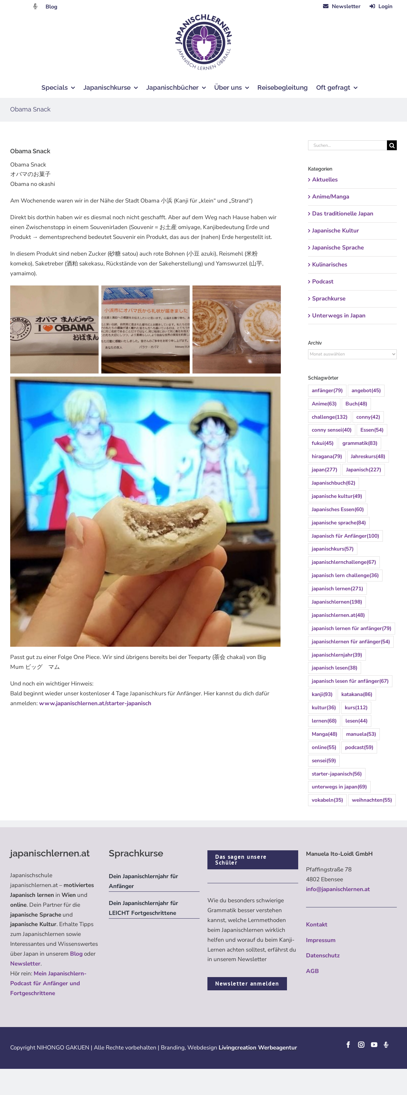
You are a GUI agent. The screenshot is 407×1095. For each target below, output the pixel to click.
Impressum (321, 940)
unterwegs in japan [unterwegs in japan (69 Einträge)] (339, 787)
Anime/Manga (330, 197)
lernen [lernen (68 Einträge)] (324, 721)
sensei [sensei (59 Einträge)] (324, 760)
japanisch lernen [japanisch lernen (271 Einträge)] (337, 588)
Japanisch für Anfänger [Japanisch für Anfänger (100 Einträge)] (345, 536)
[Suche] (392, 145)
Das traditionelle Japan (342, 214)
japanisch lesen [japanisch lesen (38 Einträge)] (334, 668)
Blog (51, 7)
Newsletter (25, 964)
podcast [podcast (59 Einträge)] (359, 747)
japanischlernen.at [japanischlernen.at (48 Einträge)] (338, 615)
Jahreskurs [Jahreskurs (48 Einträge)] (368, 456)
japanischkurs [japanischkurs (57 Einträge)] (333, 549)
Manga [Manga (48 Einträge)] (324, 734)
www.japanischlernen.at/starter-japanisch (95, 703)
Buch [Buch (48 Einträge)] (356, 404)
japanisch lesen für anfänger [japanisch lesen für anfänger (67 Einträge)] (350, 681)
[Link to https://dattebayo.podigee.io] (35, 6)
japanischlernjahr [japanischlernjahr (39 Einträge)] (337, 655)
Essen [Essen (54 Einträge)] (372, 430)
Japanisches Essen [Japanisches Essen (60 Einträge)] (338, 509)
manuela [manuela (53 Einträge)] (361, 734)
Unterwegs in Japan (339, 315)
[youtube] (374, 1045)
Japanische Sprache (338, 247)
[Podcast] (386, 1045)
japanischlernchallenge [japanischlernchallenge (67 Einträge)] (344, 562)
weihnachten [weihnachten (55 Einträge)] (372, 800)
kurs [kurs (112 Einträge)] (356, 707)
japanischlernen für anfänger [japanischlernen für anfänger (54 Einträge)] (351, 641)
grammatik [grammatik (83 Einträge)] (359, 443)
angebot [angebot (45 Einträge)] (366, 390)
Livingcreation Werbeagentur (258, 1047)
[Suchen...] (347, 145)
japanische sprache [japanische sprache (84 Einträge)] (339, 522)
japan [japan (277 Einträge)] (324, 469)
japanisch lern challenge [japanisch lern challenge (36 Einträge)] (345, 575)
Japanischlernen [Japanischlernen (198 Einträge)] (337, 602)
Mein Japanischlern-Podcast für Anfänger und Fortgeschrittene (48, 983)
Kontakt (316, 924)
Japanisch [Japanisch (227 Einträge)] (363, 469)
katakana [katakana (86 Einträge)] (356, 694)
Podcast (323, 281)
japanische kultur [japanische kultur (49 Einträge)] (337, 496)
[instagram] (361, 1045)
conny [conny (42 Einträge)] (368, 417)
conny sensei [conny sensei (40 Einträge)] (332, 430)
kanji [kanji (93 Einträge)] (322, 694)
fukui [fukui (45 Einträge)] (323, 443)
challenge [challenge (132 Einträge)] (329, 417)
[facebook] (348, 1045)
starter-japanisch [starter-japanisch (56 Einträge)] (337, 774)
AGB (312, 971)
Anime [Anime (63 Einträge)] (324, 404)
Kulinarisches (329, 264)
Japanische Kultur (335, 230)
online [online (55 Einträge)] (324, 747)
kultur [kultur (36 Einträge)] (324, 707)
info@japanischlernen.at (338, 889)
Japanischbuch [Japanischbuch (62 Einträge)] (333, 483)
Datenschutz (323, 955)
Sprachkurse (328, 298)
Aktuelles (325, 180)
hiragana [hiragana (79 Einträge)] (327, 456)
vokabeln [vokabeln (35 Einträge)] (327, 800)
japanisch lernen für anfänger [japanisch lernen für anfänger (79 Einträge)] (351, 628)
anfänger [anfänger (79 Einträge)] (327, 390)
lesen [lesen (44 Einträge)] (356, 721)
